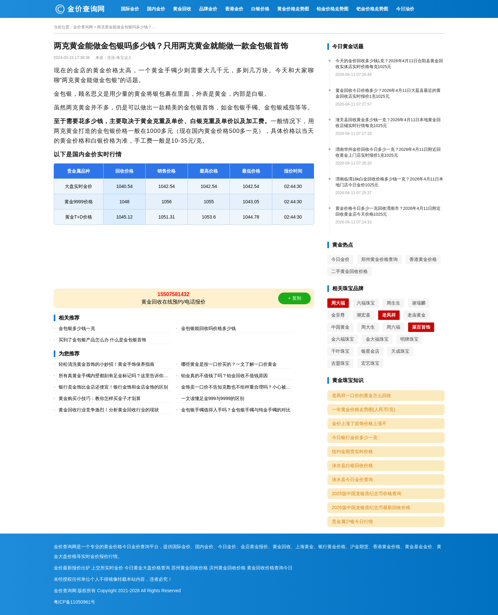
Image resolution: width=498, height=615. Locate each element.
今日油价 (405, 8)
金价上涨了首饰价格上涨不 (359, 423)
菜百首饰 (421, 327)
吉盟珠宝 (340, 363)
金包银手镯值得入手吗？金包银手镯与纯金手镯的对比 (236, 409)
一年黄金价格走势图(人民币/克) (363, 409)
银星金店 (370, 351)
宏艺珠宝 (370, 363)
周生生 (393, 303)
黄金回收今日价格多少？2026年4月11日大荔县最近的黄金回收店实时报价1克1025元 (388, 93)
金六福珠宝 (342, 339)
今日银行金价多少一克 (354, 437)
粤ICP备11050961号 (74, 602)
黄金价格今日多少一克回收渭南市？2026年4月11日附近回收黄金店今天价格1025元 (388, 211)
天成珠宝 (400, 351)
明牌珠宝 (409, 339)
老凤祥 (389, 315)
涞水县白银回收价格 (352, 465)
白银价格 (260, 8)
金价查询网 (83, 27)
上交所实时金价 (107, 567)
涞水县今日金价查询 (352, 479)
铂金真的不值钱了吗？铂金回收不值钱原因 (224, 375)
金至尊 (338, 315)
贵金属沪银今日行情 (352, 521)
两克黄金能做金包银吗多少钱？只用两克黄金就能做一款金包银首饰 (126, 27)
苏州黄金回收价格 (189, 567)
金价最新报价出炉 (72, 567)
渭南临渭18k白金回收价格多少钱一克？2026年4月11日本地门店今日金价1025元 (389, 182)
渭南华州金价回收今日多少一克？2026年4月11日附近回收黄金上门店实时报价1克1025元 (388, 152)
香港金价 (234, 8)
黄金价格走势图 (293, 8)
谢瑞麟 (419, 303)
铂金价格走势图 (333, 8)
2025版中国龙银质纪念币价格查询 (366, 493)
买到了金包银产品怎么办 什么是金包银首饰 (103, 339)
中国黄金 (340, 327)
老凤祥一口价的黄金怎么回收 (361, 395)
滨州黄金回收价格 (227, 567)
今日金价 (340, 259)
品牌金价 (208, 8)
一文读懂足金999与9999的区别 (213, 398)
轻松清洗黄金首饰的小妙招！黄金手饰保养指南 (106, 364)
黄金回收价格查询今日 (269, 567)
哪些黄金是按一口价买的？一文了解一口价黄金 (229, 364)
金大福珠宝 (377, 339)
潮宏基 (363, 315)
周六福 (393, 327)
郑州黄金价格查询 (379, 259)
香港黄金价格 (423, 259)
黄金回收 (182, 8)
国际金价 (130, 8)
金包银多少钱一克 (77, 328)
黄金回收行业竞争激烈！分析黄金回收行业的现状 (109, 409)
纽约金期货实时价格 (352, 451)
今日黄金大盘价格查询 (147, 567)
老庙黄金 (416, 315)
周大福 (338, 303)
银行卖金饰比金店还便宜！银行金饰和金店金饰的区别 (113, 387)
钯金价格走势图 (372, 8)
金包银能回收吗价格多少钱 (208, 328)
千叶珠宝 (340, 351)
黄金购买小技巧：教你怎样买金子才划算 (100, 398)
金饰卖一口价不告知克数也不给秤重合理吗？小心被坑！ (233, 387)
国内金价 (156, 8)
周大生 (368, 327)
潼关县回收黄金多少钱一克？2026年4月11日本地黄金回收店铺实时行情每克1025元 (388, 122)
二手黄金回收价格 (349, 271)
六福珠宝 (366, 303)
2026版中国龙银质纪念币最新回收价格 (371, 507)
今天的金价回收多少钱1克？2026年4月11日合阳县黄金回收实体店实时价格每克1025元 (389, 63)
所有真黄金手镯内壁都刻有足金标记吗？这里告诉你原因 (113, 376)
